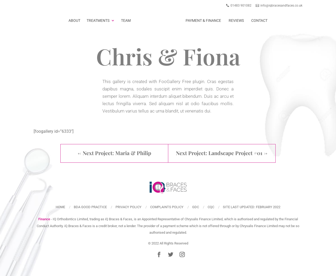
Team (126, 20)
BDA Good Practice (90, 207)
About (74, 20)
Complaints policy (166, 207)
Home (60, 207)
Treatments (98, 20)
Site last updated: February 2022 (251, 207)
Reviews (236, 20)
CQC (211, 207)
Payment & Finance (203, 20)
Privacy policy (128, 207)
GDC (195, 207)
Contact (259, 20)
